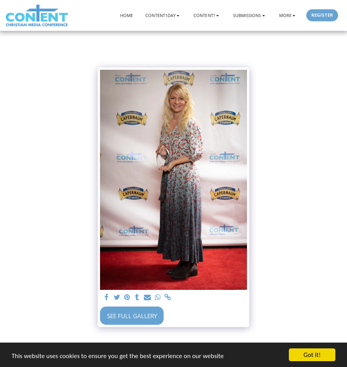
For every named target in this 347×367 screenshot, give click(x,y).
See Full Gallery (132, 316)
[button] (163, 15)
